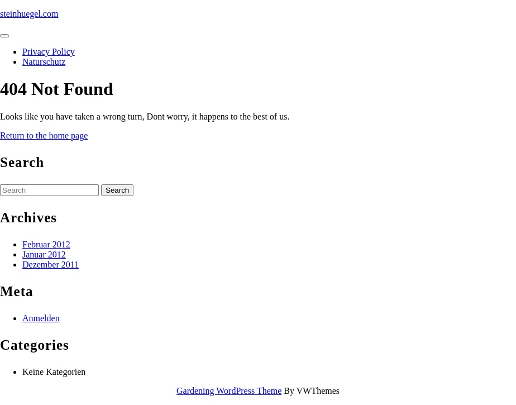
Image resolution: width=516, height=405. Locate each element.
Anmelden (41, 318)
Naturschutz (43, 61)
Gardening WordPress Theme (228, 391)
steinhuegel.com (29, 13)
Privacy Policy (48, 51)
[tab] (4, 35)
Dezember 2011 (50, 264)
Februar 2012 (46, 244)
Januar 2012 (44, 254)
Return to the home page (44, 135)
